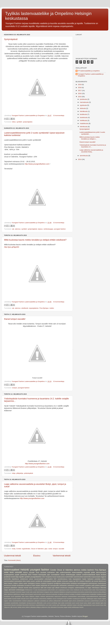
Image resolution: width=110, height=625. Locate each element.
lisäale (19, 598)
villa (105, 605)
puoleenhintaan (94, 600)
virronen (15, 607)
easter (25, 583)
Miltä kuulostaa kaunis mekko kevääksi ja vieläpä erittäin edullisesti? (35, 240)
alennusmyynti (101, 572)
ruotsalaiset (7, 603)
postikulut (7, 587)
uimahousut (63, 587)
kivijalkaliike (93, 594)
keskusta (48, 594)
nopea (95, 598)
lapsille (21, 577)
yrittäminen (44, 607)
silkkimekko (39, 603)
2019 (80, 84)
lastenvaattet (102, 596)
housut (54, 577)
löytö (31, 598)
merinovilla (7, 579)
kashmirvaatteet (9, 581)
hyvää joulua (61, 577)
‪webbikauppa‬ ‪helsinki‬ (77, 607)
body (13, 549)
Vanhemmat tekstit (61, 555)
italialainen (62, 592)
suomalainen (55, 574)
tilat (105, 603)
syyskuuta (83, 105)
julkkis (5, 594)
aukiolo (78, 574)
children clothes (18, 583)
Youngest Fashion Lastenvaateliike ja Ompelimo (90, 75)
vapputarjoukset (87, 605)
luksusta (23, 598)
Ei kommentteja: (59, 115)
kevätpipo (72, 594)
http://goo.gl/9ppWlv (11, 247)
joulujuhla (68, 592)
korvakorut (28, 585)
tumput (14, 388)
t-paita (93, 603)
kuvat (12, 596)
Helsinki (24, 569)
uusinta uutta (55, 605)
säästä (89, 603)
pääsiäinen (14, 587)
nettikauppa (90, 598)
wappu (6, 590)
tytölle (93, 572)
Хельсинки (60, 607)
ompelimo (88, 585)
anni (57, 590)
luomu (27, 598)
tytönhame (32, 605)
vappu (89, 587)
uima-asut (65, 581)
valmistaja (80, 605)
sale (57, 572)
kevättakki (78, 594)
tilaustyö (13, 605)
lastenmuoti (57, 596)
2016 (80, 93)
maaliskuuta (84, 123)
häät (38, 592)
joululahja (97, 579)
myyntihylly (83, 598)
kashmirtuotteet (78, 577)
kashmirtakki (69, 577)
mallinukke (36, 598)
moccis (54, 598)
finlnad (86, 590)
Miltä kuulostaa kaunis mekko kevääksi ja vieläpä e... (90, 138)
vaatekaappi (63, 605)
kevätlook (66, 594)
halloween (90, 579)
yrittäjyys (38, 607)
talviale (54, 581)
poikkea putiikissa (100, 585)
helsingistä (12, 592)
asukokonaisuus (63, 579)
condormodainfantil (88, 574)
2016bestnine (28, 590)
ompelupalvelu (9, 574)
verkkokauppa (48, 229)
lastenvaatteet (11, 569)
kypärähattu (26, 549)
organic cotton (8, 600)
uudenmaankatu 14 (81, 587)
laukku (28, 581)
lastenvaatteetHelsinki (92, 596)
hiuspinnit (50, 583)
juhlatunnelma (66, 583)
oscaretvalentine (17, 600)
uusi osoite (49, 605)
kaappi (22, 594)
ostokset (24, 600)
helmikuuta (84, 126)
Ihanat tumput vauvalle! (14, 319)
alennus (18, 229)
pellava (51, 600)
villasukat (103, 587)
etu (83, 590)
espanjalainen (33, 308)
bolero (68, 590)
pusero (33, 581)
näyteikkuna (15, 579)
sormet (49, 603)
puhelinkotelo (80, 600)
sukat (50, 549)
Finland (34, 574)
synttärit (19, 122)
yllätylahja (19, 473)
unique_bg (72, 581)
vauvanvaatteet (38, 579)
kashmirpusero (93, 583)
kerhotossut (7, 585)
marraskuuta (84, 102)
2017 (80, 90)
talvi (45, 587)
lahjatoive (32, 596)
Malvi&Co (88, 581)
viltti (11, 607)
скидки (65, 607)
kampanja (74, 583)
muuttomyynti (76, 598)
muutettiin (69, 598)
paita (93, 585)
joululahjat (74, 592)
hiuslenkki (18, 592)
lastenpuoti (64, 596)
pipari (70, 600)
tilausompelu (7, 605)
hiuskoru (38, 583)
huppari (23, 592)
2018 (80, 87)
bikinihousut (102, 581)
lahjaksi (38, 585)
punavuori (87, 600)
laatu (23, 596)
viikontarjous (96, 587)
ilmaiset (41, 592)
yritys (49, 607)
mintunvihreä (42, 598)
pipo (46, 549)
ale (13, 229)
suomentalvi (68, 603)
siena (30, 587)
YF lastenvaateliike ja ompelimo (89, 71)
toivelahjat (19, 605)
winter (23, 607)
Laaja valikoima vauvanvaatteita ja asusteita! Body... (91, 151)
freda (97, 590)
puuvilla (101, 600)
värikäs (19, 607)
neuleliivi (82, 585)
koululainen (7, 596)
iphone (51, 592)
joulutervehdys (89, 592)
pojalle (17, 574)
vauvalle (61, 549)
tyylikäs (59, 581)
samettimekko (15, 603)
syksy (85, 603)
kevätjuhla (60, 594)
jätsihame (10, 594)
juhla (99, 592)
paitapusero (30, 600)
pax (47, 600)
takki (42, 587)
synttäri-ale (39, 581)
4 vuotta (35, 590)
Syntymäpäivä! (11, 39)
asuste (96, 581)
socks (45, 603)
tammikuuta (84, 155)
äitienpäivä (54, 607)
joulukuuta (83, 99)
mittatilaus (49, 598)
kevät (13, 577)
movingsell (60, 598)
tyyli (53, 587)
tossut (63, 574)
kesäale (14, 585)
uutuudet (18, 572)
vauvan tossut (99, 605)
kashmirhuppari (29, 594)
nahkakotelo (63, 585)
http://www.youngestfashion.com (37, 164)
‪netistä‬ (69, 607)
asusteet (43, 572)
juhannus (95, 592)
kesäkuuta (83, 114)
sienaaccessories (31, 603)
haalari (84, 579)
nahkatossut (71, 585)
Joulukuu (82, 581)
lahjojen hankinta (40, 596)
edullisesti (24, 308)
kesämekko (54, 594)
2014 (80, 159)
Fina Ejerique (44, 308)
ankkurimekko (51, 590)
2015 (80, 96)
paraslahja (43, 600)
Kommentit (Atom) (14, 560)
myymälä (87, 572)
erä (80, 590)
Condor (18, 549)
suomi (73, 603)
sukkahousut (24, 579)
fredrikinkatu (102, 590)
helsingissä (31, 583)
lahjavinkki (44, 585)
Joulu (37, 572)
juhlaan (104, 579)
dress (71, 590)
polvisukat (23, 574)
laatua (27, 596)
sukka (62, 603)
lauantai (14, 598)
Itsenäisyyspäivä (42, 590)
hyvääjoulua (57, 583)
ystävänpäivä (28, 473)
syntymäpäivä (27, 122)
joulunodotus (80, 592)
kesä (12, 572)
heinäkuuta (84, 111)
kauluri (44, 594)
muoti (64, 598)
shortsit (26, 587)
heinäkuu (6, 592)
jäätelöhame (17, 594)
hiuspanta (49, 577)
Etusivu (36, 555)
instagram (46, 592)
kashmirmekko (38, 594)
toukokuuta (84, 117)
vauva (93, 605)
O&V (55, 579)
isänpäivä (56, 592)
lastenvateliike (8, 598)
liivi (49, 585)
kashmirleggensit (82, 583)
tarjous (40, 229)
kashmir (90, 570)
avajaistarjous (62, 590)
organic (104, 598)
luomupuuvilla (54, 585)
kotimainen (51, 572)
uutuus (31, 579)
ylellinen (27, 607)
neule (77, 585)
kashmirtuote (102, 583)
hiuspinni (44, 583)
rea (105, 600)
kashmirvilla (87, 577)
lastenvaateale (81, 596)
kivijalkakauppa (85, 594)
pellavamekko (57, 600)
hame (98, 574)
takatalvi (98, 603)
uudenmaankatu (65, 572)
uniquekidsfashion (40, 605)
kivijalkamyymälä (101, 594)
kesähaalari (20, 585)
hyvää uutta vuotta (31, 592)
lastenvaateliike (77, 572)
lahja (13, 473)
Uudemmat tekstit (12, 555)
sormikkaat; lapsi (56, 603)
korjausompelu (95, 577)
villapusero (7, 607)
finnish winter (92, 590)
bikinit (6, 583)
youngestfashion (36, 577)
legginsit (103, 577)
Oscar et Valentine (37, 549)
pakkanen (37, 600)
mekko (51, 308)
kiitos (14, 122)
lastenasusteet (50, 596)
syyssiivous (36, 587)
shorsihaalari (22, 603)
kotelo (33, 585)
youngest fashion (60, 229)
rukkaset (20, 587)
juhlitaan (103, 592)
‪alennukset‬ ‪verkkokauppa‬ (17, 590)
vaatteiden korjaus (72, 605)
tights (102, 603)
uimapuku (71, 587)
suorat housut (79, 603)
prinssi (74, 600)
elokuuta (83, 108)
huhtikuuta (83, 120)
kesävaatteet (18, 581)
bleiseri (10, 583)
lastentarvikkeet (72, 596)
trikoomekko (25, 605)
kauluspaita (42, 574)
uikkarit (57, 587)
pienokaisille (65, 600)
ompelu (99, 598)
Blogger (85, 616)
